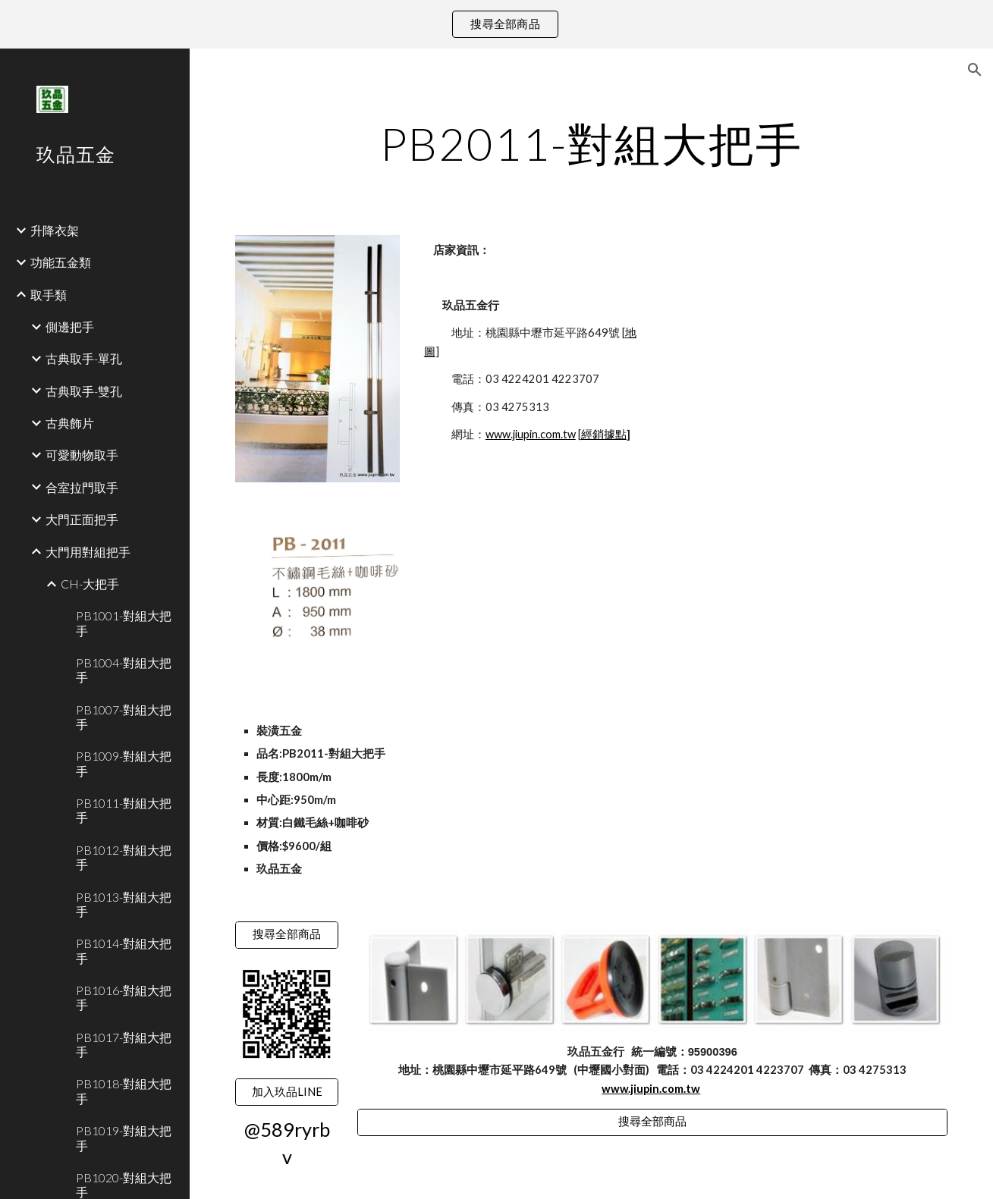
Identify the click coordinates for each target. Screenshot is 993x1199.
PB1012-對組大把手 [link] (123, 857)
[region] (496, 24)
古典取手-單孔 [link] (84, 358)
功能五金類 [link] (60, 262)
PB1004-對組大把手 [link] (123, 669)
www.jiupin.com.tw (531, 434)
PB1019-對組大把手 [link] (123, 1137)
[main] (591, 143)
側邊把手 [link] (70, 326)
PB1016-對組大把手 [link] (123, 997)
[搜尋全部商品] (287, 935)
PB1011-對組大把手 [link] (123, 810)
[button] (975, 70)
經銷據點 (604, 434)
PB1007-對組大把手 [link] (123, 716)
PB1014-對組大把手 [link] (123, 950)
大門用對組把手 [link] (88, 552)
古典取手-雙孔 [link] (84, 391)
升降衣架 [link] (54, 230)
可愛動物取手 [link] (82, 454)
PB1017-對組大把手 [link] (123, 1044)
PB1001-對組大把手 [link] (123, 622)
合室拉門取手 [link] (82, 487)
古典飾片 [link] (70, 423)
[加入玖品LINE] (287, 1092)
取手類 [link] (48, 294)
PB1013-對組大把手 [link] (123, 904)
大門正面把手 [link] (82, 519)
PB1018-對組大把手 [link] (123, 1090)
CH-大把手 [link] (90, 583)
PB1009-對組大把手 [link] (123, 763)
